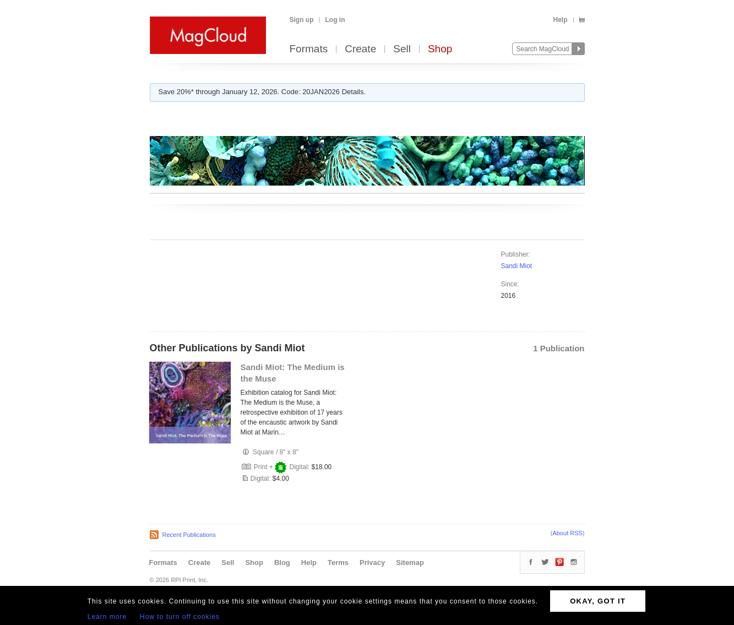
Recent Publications (189, 534)
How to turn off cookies (180, 617)
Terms (338, 562)
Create (360, 49)
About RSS (567, 533)
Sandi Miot (516, 266)
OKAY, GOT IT (598, 601)
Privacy (372, 562)
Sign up (302, 20)
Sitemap (410, 562)
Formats (309, 49)
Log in (335, 20)
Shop (440, 49)
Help (560, 20)
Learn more (107, 617)
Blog (282, 562)
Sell (402, 49)
